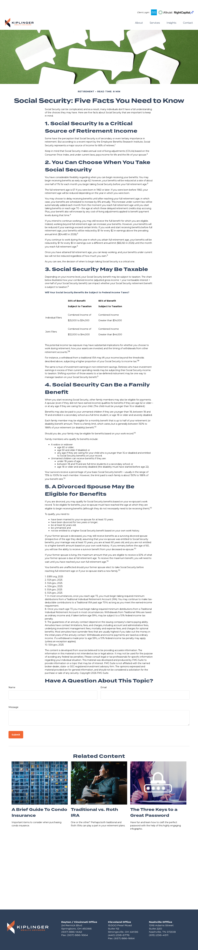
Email (104, 678)
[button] (139, 13)
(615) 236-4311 (158, 925)
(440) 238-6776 (118, 925)
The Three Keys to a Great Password (153, 803)
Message (13, 698)
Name (12, 678)
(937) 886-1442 (71, 922)
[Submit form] (16, 725)
